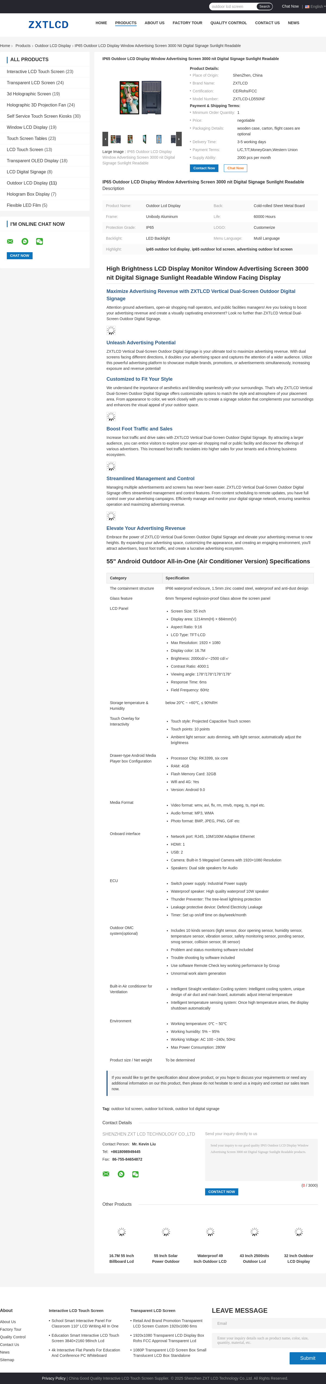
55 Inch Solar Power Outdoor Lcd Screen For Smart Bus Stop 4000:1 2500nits (166, 1259)
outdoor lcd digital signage (197, 1109)
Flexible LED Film (24, 205)
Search (264, 6)
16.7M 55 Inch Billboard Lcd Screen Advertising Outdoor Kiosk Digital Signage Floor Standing (121, 1259)
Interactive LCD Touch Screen (35, 71)
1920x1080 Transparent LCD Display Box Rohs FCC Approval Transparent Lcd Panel (168, 1339)
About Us (155, 23)
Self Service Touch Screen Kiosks (39, 116)
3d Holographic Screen (29, 94)
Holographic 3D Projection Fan (36, 105)
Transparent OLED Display (33, 160)
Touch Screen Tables (27, 138)
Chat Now (290, 6)
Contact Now (204, 168)
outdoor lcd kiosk (159, 1109)
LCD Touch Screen (25, 149)
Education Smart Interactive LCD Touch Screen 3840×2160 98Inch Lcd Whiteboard (85, 1339)
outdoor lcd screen (126, 1109)
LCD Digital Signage (26, 172)
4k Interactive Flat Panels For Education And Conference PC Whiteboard (86, 1353)
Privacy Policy (53, 1378)
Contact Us (267, 23)
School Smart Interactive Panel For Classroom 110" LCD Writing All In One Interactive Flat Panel (85, 1324)
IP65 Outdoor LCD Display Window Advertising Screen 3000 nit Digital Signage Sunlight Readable (138, 157)
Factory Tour (187, 23)
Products (126, 23)
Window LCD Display (27, 127)
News (293, 23)
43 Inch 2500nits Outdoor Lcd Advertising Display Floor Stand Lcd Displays (254, 1259)
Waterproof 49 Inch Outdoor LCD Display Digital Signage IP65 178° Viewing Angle (210, 1259)
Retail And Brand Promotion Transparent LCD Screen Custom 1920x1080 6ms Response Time (167, 1324)
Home (101, 23)
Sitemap (7, 1360)
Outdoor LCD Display (53, 45)
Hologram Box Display (28, 194)
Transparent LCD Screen (31, 82)
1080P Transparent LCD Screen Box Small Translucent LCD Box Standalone (169, 1353)
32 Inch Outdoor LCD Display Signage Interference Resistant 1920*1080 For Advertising (298, 1259)
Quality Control (229, 23)
